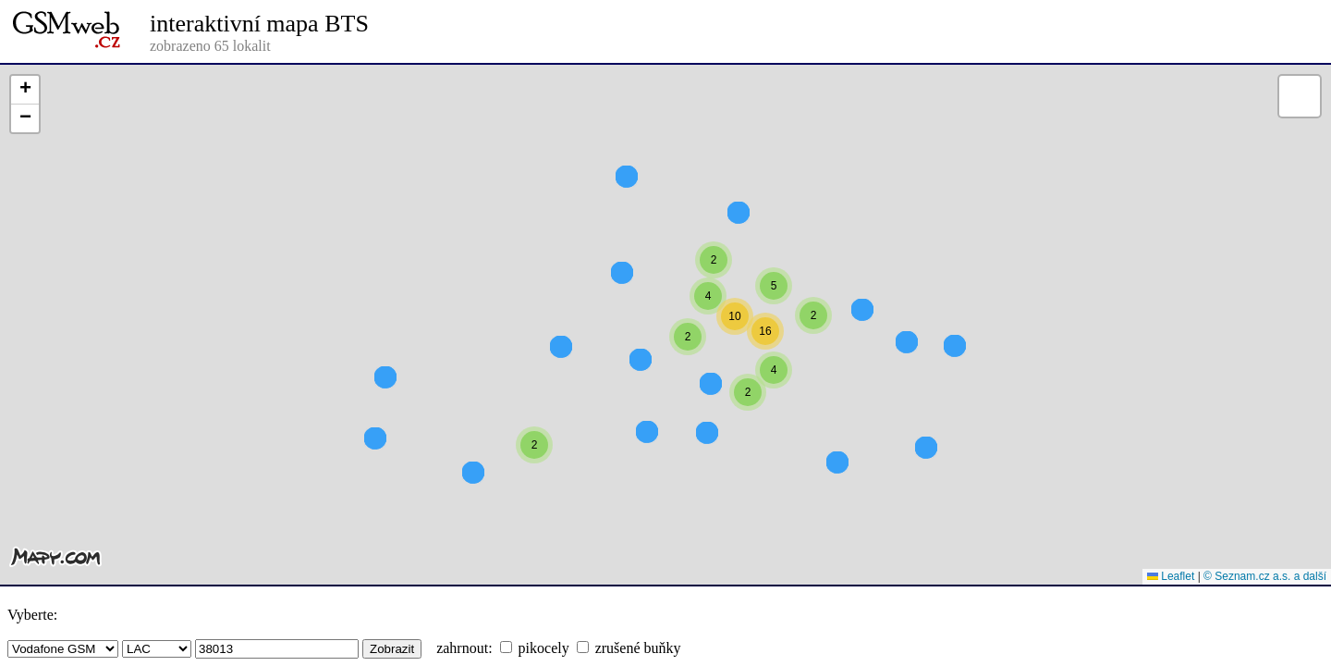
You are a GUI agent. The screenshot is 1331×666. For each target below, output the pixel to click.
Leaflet (1170, 576)
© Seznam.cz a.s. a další (1264, 576)
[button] (813, 348)
